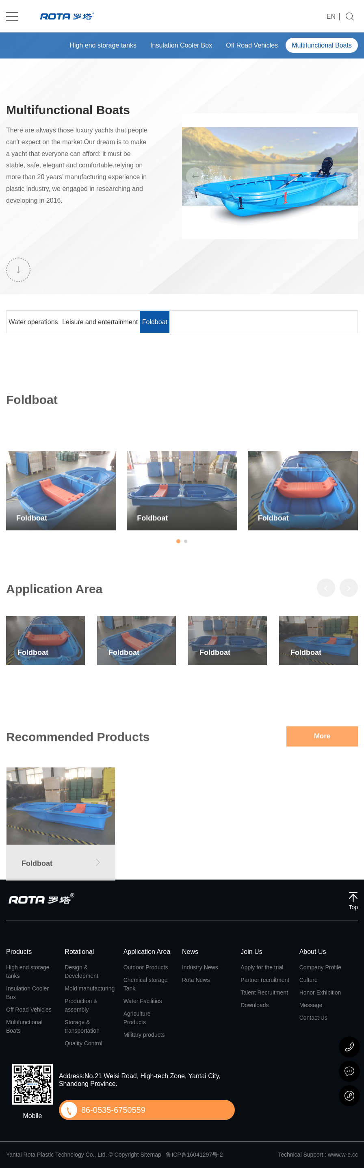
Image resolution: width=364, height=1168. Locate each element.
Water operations (41, 321)
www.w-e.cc (343, 1154)
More (322, 822)
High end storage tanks (89, 45)
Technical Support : (303, 1154)
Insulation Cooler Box (171, 45)
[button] (178, 606)
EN (331, 16)
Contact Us (313, 1017)
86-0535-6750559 (113, 1109)
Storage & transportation (82, 1026)
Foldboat (194, 321)
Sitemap (150, 1154)
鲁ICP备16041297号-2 (194, 1154)
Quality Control (83, 1043)
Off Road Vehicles (246, 45)
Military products (144, 1034)
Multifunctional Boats (320, 45)
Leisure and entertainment (124, 321)
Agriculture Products (137, 1017)
